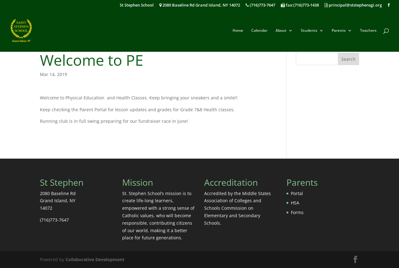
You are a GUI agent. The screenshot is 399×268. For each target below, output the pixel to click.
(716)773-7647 (260, 5)
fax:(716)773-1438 (300, 5)
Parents (339, 30)
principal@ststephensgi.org (353, 5)
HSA (295, 203)
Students (309, 30)
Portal (297, 193)
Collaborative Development (94, 259)
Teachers (368, 30)
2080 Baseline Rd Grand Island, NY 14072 (199, 5)
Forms (297, 212)
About (281, 30)
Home (238, 30)
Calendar (259, 30)
